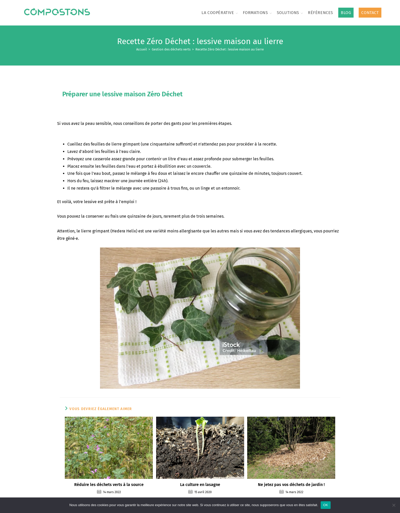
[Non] (393, 505)
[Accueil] (141, 49)
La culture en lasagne (200, 484)
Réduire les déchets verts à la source (109, 484)
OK (325, 505)
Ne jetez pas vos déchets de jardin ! (291, 484)
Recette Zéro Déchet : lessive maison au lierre (229, 49)
